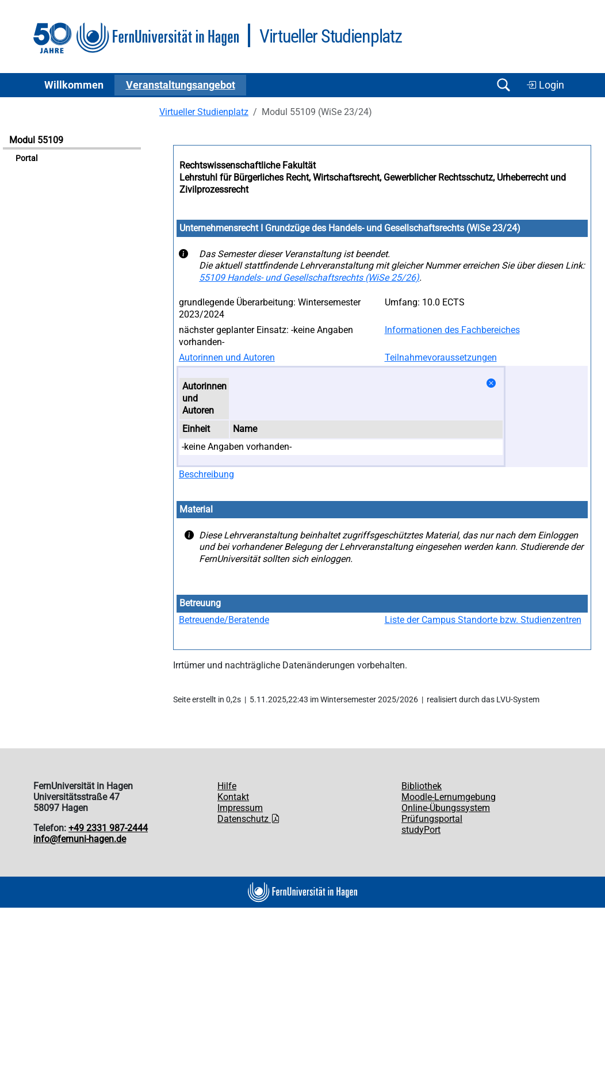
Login (545, 85)
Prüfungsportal (431, 818)
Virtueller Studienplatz (203, 111)
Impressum (240, 807)
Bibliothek (421, 786)
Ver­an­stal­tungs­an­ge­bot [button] (180, 85)
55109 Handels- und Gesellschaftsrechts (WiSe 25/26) (309, 277)
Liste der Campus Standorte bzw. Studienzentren (483, 619)
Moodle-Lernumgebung (448, 796)
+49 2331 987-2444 (108, 828)
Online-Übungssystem (445, 807)
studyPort (421, 829)
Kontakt (233, 796)
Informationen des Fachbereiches (452, 329)
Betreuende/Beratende (224, 619)
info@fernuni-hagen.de (79, 838)
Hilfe (226, 786)
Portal (26, 158)
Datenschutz (248, 818)
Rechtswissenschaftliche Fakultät (247, 165)
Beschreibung (206, 474)
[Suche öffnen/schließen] (503, 85)
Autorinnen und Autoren (227, 357)
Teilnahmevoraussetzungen (441, 357)
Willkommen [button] (74, 85)
